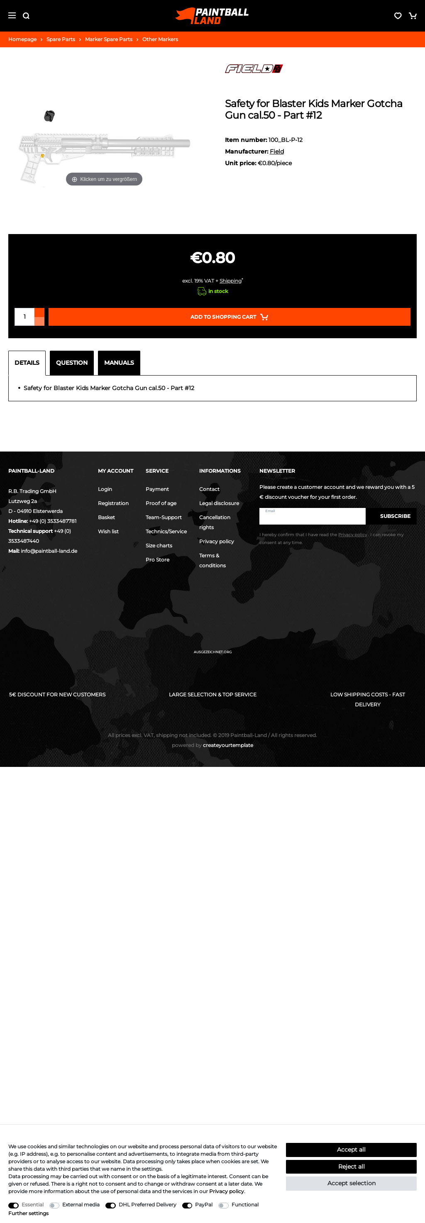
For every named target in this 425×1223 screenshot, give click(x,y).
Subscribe (391, 516)
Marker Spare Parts (108, 39)
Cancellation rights (214, 522)
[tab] (29, 363)
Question (72, 362)
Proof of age (161, 503)
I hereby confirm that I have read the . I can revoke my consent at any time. (331, 538)
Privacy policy (216, 541)
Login (105, 489)
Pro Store (157, 560)
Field (277, 151)
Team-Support (164, 517)
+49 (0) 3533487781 (52, 521)
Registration (113, 503)
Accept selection (351, 1183)
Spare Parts (60, 39)
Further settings (28, 1213)
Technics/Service (166, 531)
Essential (33, 1204)
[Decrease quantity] (39, 321)
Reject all (351, 1166)
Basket (106, 517)
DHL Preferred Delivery (147, 1204)
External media (81, 1204)
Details (27, 362)
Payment (157, 489)
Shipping (231, 281)
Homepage (22, 39)
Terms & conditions (212, 560)
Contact (209, 489)
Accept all (351, 1149)
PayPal (203, 1204)
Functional (245, 1204)
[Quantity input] (24, 317)
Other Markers (160, 39)
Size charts (159, 545)
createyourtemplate (212, 745)
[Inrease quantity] (39, 312)
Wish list (108, 531)
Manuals (119, 362)
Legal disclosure (219, 503)
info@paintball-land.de (49, 551)
